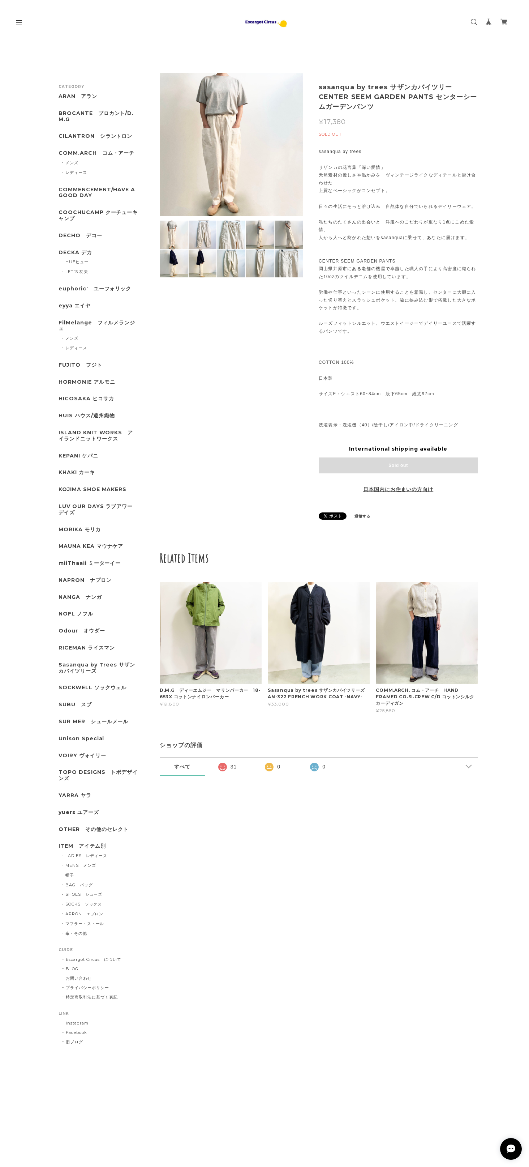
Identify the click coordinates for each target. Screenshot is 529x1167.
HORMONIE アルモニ (87, 382)
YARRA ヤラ (75, 795)
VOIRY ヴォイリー (82, 756)
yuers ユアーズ (79, 812)
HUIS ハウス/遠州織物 (87, 416)
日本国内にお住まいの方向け (398, 489)
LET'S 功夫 (76, 271)
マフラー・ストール (84, 923)
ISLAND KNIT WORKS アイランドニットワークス (96, 436)
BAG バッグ (79, 884)
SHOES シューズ (84, 894)
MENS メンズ (80, 865)
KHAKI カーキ (77, 472)
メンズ (71, 162)
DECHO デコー (80, 236)
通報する (362, 516)
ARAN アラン (78, 96)
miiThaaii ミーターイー (90, 563)
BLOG (72, 968)
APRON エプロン (84, 913)
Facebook (76, 1032)
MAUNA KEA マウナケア (91, 546)
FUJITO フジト (80, 365)
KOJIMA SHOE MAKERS (92, 489)
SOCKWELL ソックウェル (92, 688)
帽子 (69, 875)
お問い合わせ (79, 978)
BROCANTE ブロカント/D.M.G (96, 116)
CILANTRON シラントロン (95, 136)
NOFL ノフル (76, 614)
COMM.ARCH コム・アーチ (96, 153)
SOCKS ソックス (83, 904)
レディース (76, 172)
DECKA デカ (75, 253)
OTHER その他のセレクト (93, 829)
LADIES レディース (86, 855)
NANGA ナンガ (80, 597)
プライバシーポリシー (87, 987)
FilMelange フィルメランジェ (97, 326)
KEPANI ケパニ (78, 456)
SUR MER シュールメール (93, 722)
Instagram (77, 1023)
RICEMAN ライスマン (87, 648)
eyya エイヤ (75, 306)
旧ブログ (74, 1041)
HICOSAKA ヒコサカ (86, 399)
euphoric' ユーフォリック (95, 289)
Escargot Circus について (93, 959)
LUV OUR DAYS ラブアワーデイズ (96, 509)
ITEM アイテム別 (82, 846)
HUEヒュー (77, 261)
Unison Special (81, 739)
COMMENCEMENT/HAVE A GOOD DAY (97, 193)
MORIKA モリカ (80, 530)
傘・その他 (76, 933)
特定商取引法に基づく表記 (92, 997)
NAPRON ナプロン (85, 580)
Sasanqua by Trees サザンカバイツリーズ (97, 668)
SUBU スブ (75, 705)
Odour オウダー (82, 631)
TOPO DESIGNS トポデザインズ (98, 775)
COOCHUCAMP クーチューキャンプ (98, 215)
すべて (182, 767)
